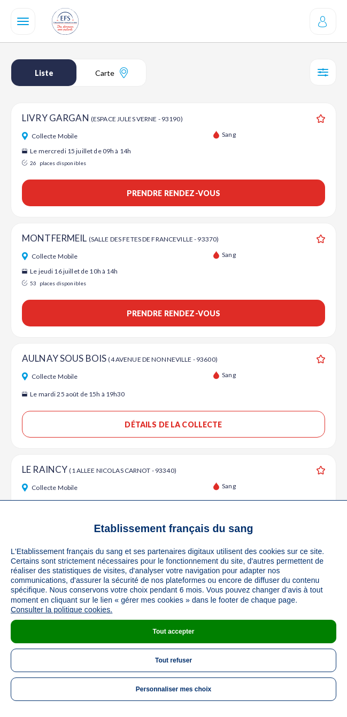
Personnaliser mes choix (173, 689)
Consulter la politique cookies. (61, 609)
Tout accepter (174, 631)
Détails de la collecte (173, 424)
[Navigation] (23, 21)
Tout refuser (173, 660)
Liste (44, 72)
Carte (111, 72)
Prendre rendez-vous (174, 193)
